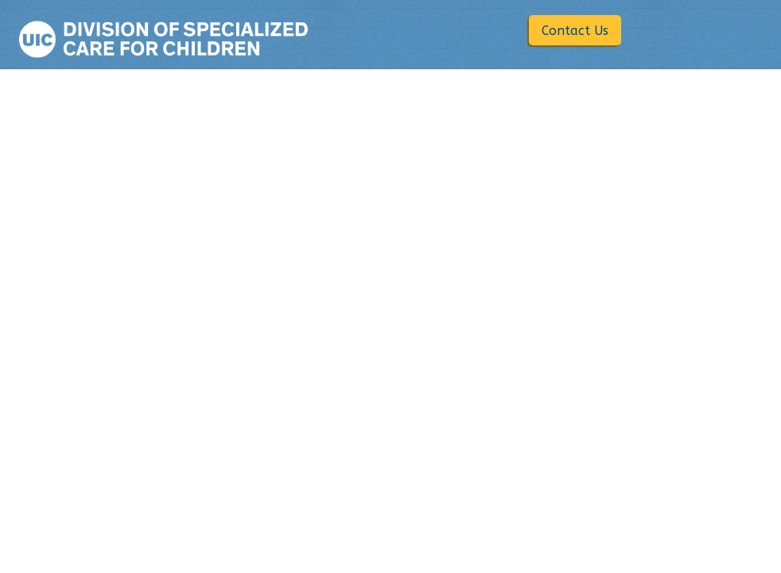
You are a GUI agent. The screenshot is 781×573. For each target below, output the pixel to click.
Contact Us (575, 30)
